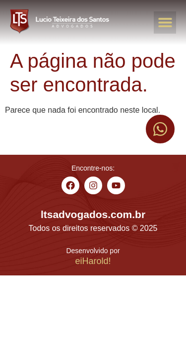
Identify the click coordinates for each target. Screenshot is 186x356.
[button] (165, 22)
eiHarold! (93, 261)
